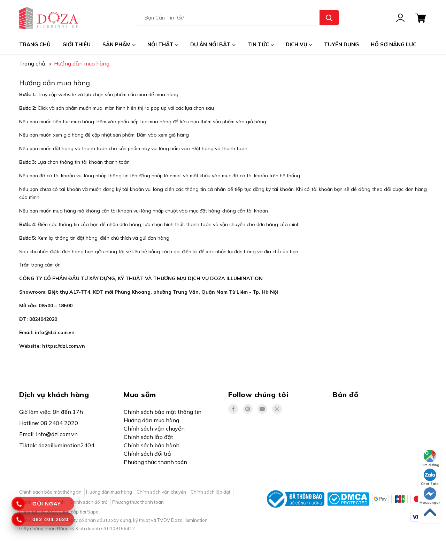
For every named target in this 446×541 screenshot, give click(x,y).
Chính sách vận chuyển (154, 428)
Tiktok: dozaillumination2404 (56, 445)
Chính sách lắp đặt (148, 436)
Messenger (430, 496)
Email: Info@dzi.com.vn (48, 434)
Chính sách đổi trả (147, 453)
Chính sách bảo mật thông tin (162, 411)
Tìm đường (430, 458)
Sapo (93, 512)
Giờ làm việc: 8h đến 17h (51, 411)
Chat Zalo (430, 477)
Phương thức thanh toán (155, 461)
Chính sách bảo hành (151, 445)
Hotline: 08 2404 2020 (48, 422)
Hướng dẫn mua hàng (54, 82)
